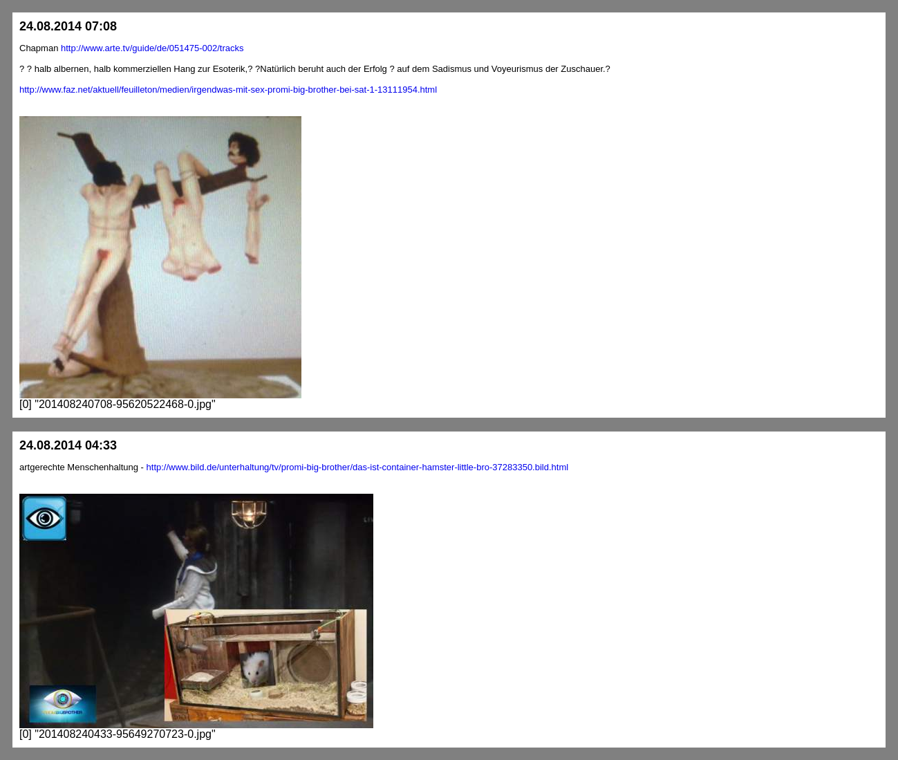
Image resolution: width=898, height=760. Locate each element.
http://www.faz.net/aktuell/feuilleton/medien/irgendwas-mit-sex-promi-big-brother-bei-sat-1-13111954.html (228, 89)
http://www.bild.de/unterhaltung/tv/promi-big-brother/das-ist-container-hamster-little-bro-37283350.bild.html (358, 467)
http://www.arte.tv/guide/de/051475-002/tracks (152, 48)
